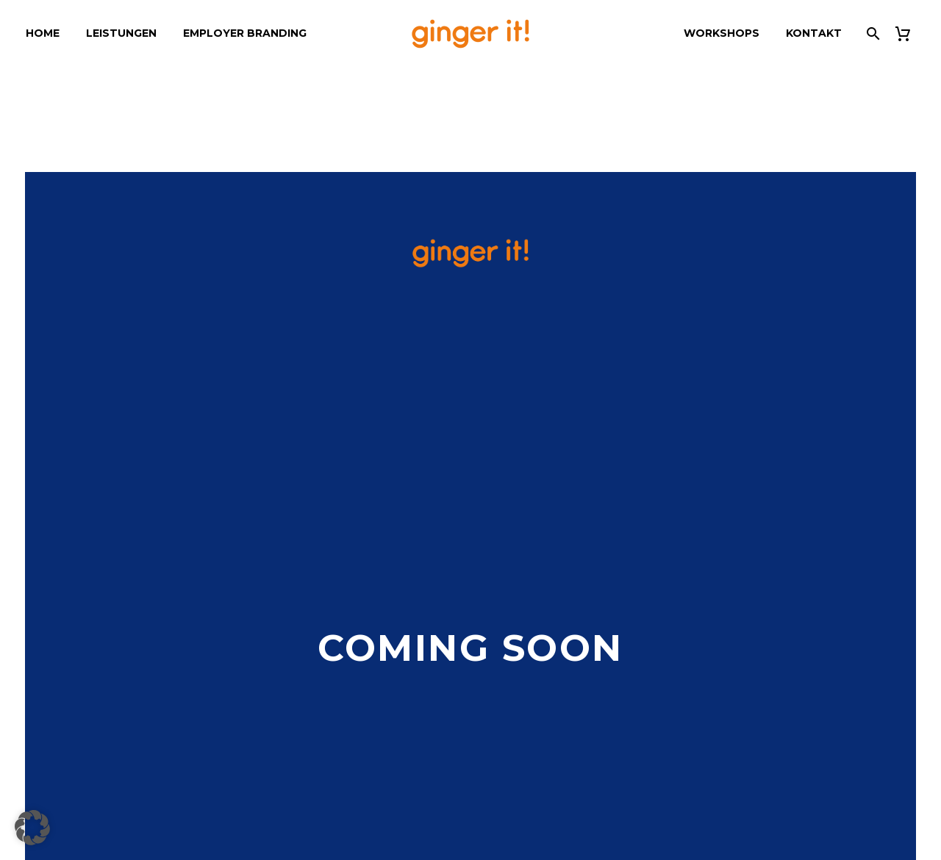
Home (43, 33)
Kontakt (814, 33)
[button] (32, 827)
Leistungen (121, 33)
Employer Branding (245, 33)
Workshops (721, 33)
